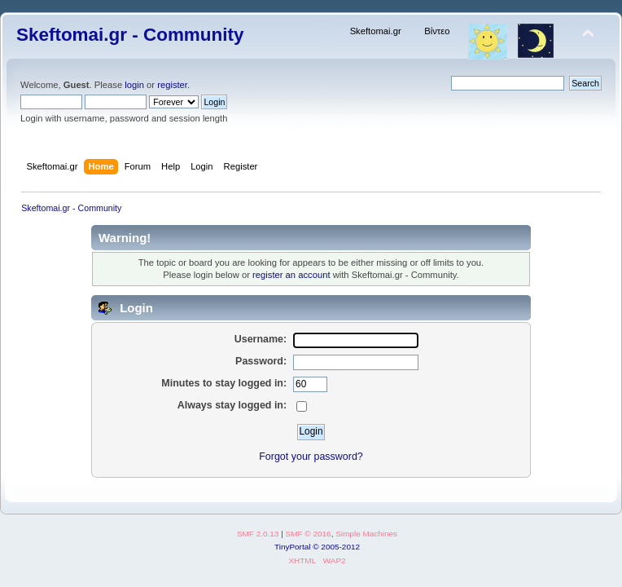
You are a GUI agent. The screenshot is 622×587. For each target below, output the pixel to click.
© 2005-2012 (336, 546)
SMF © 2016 (308, 533)
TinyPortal (292, 546)
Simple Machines (366, 533)
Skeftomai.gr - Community (129, 34)
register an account (291, 275)
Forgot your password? (311, 456)
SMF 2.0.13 (258, 533)
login (134, 85)
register (172, 85)
